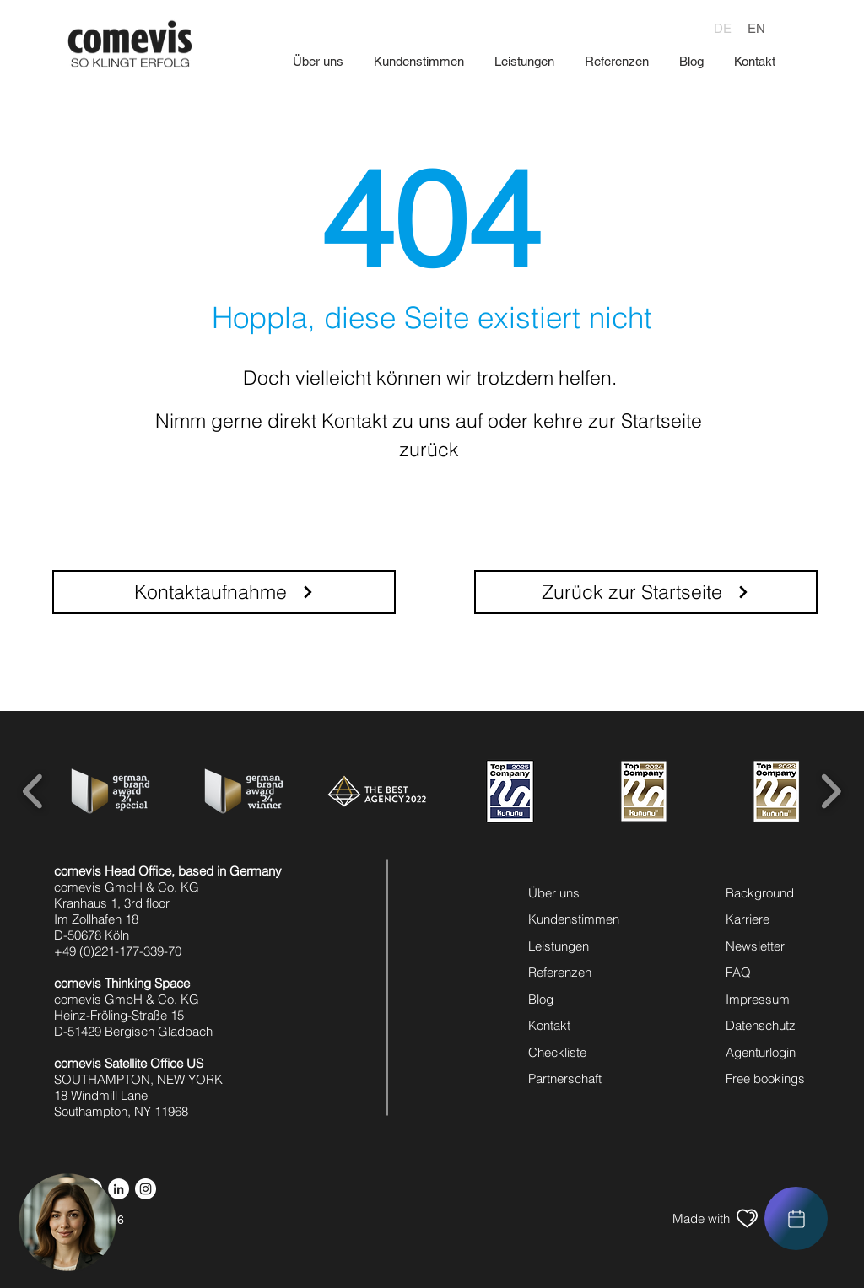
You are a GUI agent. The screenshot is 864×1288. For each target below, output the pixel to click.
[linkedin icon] (118, 1188)
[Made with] (701, 1218)
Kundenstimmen (573, 919)
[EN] (756, 27)
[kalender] (796, 1218)
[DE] (722, 27)
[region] (796, 1218)
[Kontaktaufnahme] (224, 592)
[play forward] (831, 790)
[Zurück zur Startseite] (646, 592)
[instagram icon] (145, 1188)
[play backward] (33, 790)
